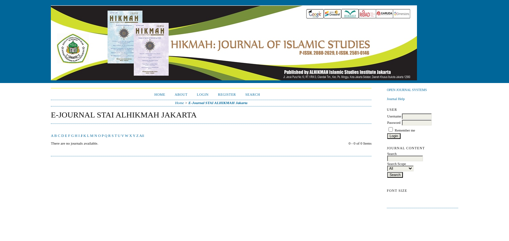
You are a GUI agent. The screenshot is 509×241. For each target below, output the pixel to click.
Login (202, 94)
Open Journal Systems (407, 90)
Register (227, 94)
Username (394, 116)
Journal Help (396, 99)
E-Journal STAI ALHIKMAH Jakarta (217, 103)
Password (394, 123)
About (181, 94)
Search (252, 94)
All (141, 136)
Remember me (405, 130)
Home (159, 94)
